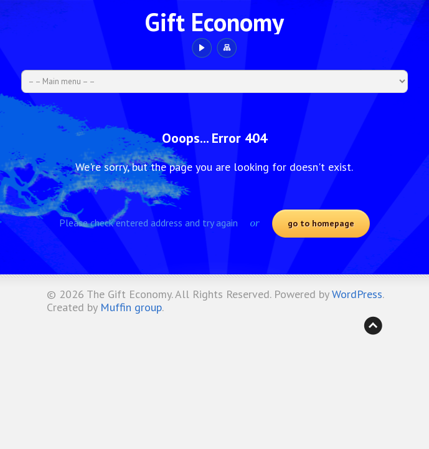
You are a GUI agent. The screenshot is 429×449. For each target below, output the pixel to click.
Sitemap (226, 48)
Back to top (373, 325)
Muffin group (131, 307)
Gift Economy (214, 21)
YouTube (201, 48)
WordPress (357, 294)
